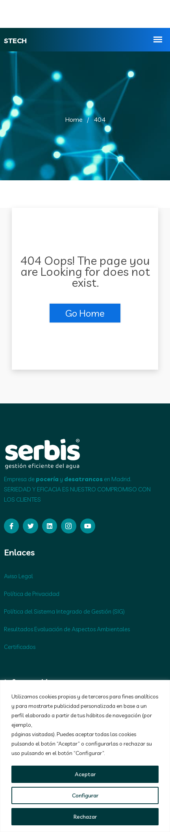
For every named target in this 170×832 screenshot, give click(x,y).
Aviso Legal (18, 576)
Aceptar (85, 774)
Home (74, 119)
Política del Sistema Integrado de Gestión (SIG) (64, 611)
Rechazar (85, 816)
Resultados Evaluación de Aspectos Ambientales (67, 629)
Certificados (19, 647)
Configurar (85, 795)
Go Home (85, 313)
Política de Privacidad (31, 593)
